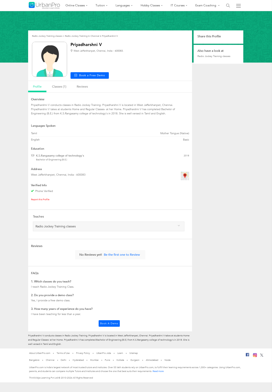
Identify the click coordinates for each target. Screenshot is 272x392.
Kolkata (120, 360)
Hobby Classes (150, 5)
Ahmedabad (152, 360)
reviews (82, 87)
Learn (120, 353)
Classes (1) (59, 87)
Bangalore (34, 360)
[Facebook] (247, 356)
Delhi (63, 360)
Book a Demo (109, 323)
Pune (107, 360)
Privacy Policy (83, 353)
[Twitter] (261, 356)
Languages (123, 5)
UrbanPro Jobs (103, 353)
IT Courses (178, 5)
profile (37, 87)
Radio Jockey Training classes (213, 56)
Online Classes (75, 5)
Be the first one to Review (122, 255)
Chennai (50, 360)
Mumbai (94, 360)
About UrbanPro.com (39, 353)
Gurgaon (134, 360)
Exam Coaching (206, 5)
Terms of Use (63, 353)
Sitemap (133, 353)
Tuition (100, 5)
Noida (168, 360)
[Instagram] (255, 356)
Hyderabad (78, 360)
